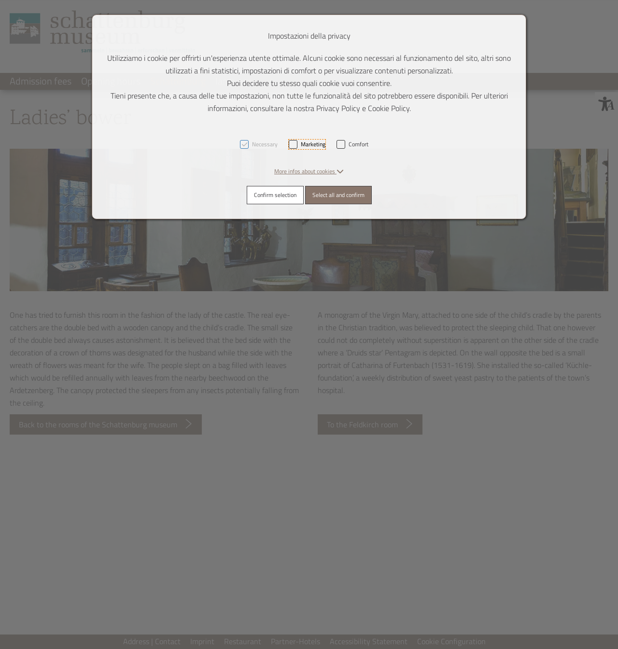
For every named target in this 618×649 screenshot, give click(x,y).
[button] (309, 171)
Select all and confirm (338, 194)
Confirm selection (275, 194)
